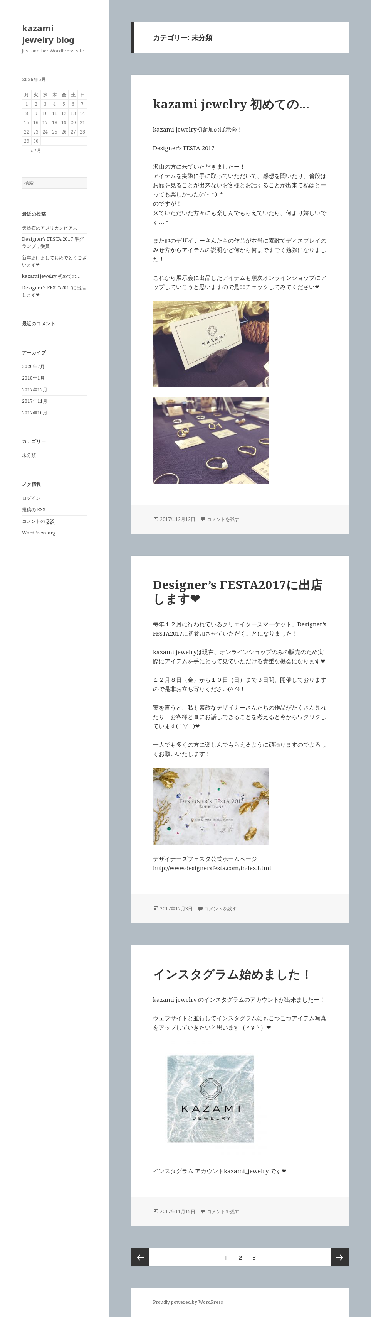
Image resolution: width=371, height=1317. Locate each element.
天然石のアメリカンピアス (49, 228)
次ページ (340, 1257)
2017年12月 (34, 389)
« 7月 (35, 150)
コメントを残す (223, 519)
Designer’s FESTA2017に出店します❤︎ (237, 592)
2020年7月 (33, 366)
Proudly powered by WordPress (188, 1302)
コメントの (38, 521)
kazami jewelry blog (48, 33)
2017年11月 (34, 401)
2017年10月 (34, 412)
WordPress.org (38, 532)
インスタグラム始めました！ (232, 974)
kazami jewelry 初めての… (51, 276)
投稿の (33, 509)
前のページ (140, 1257)
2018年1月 (33, 378)
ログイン (31, 498)
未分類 (29, 455)
